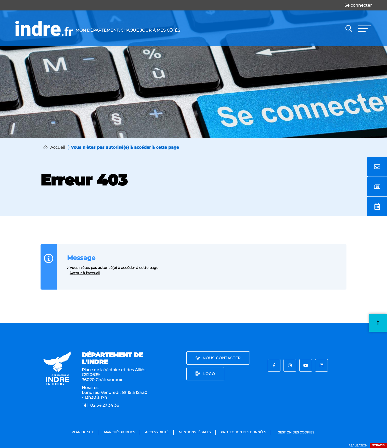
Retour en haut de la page (378, 323)
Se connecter (358, 5)
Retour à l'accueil (85, 273)
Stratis (378, 445)
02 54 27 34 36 (104, 405)
